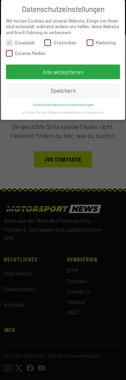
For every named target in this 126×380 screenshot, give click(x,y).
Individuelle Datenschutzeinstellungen (63, 104)
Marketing (101, 42)
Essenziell (20, 42)
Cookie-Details (35, 112)
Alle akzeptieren (63, 71)
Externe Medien (25, 53)
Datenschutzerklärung (66, 112)
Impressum (95, 112)
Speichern (63, 90)
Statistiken (60, 42)
